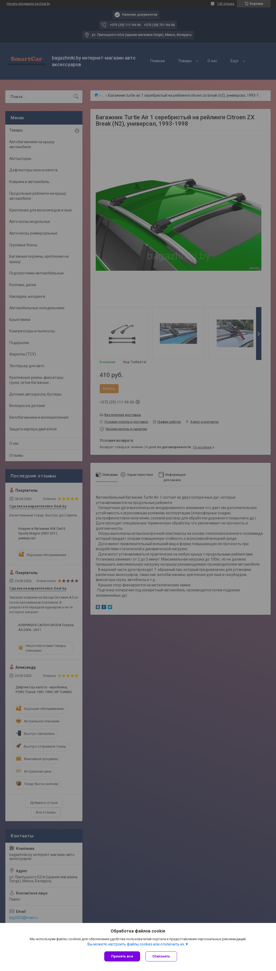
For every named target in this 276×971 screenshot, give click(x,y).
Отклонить (161, 956)
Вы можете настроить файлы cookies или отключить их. (136, 944)
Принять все (122, 956)
